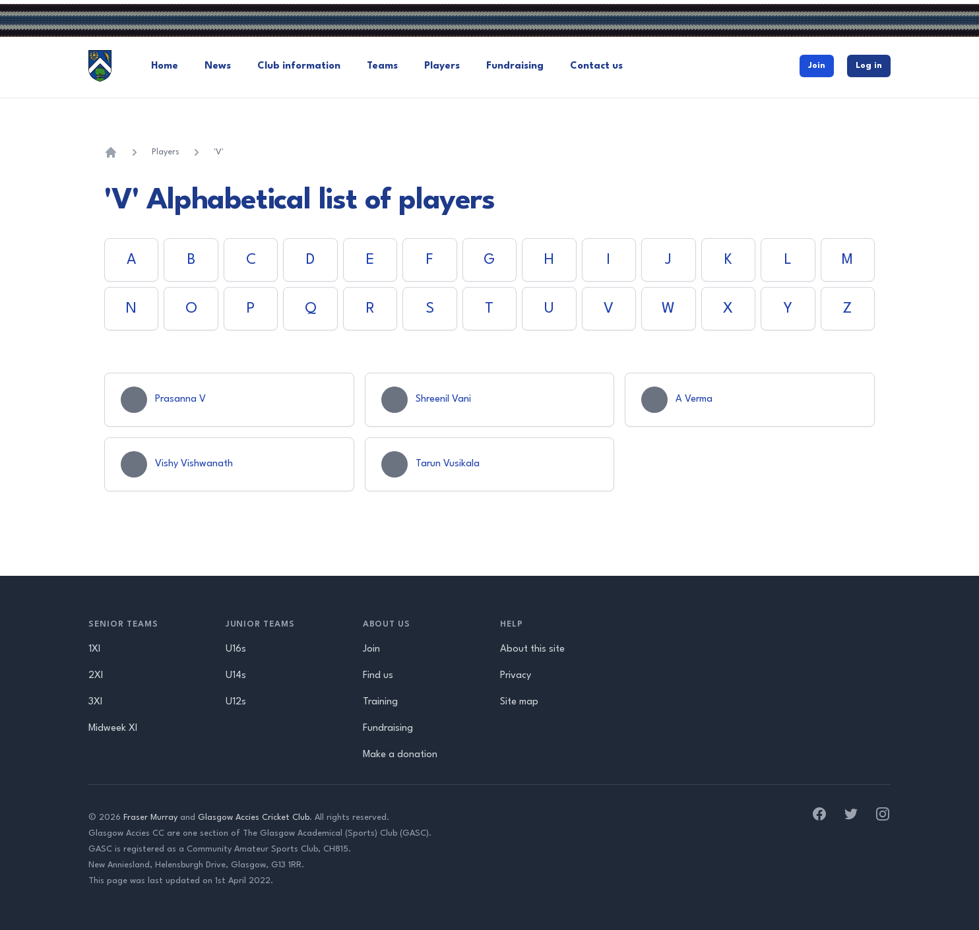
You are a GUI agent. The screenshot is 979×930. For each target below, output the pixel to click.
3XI (95, 702)
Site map (519, 702)
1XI (94, 649)
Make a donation (400, 755)
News (218, 66)
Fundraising (515, 66)
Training (380, 702)
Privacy (515, 676)
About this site (532, 649)
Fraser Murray (150, 817)
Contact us (596, 66)
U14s (236, 676)
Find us (378, 676)
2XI (95, 676)
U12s (236, 702)
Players (442, 66)
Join (816, 65)
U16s (236, 649)
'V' (219, 152)
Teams (382, 66)
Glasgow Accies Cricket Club (253, 817)
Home (164, 66)
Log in (869, 65)
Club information (298, 66)
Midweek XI (112, 728)
